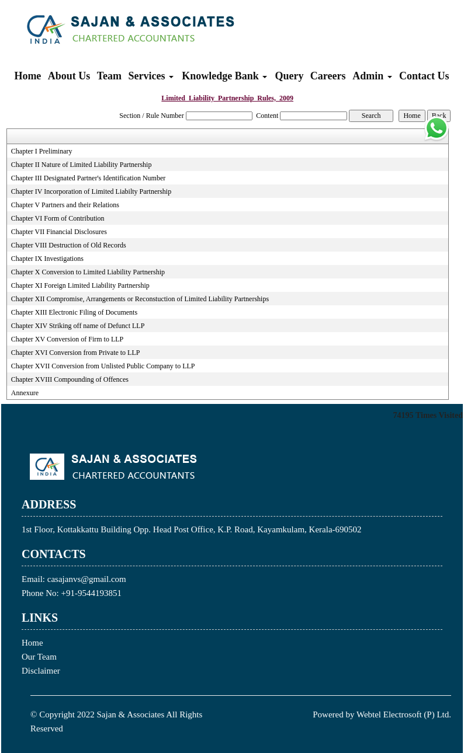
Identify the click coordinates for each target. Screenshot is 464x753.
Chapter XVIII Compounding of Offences (70, 379)
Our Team (39, 656)
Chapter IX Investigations (47, 259)
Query (289, 76)
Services (151, 76)
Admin (372, 76)
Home (27, 76)
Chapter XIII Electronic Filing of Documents (74, 312)
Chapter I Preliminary (41, 151)
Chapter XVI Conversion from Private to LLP (75, 352)
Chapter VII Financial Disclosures (59, 232)
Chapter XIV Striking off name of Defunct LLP (78, 326)
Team (109, 76)
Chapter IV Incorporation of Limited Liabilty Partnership (91, 191)
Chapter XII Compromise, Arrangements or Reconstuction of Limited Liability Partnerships (140, 299)
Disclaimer (41, 670)
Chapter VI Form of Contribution (58, 218)
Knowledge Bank (224, 76)
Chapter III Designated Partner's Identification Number (88, 178)
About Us (69, 76)
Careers (328, 76)
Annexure (25, 393)
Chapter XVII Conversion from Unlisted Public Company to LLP (103, 366)
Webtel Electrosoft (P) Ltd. (403, 714)
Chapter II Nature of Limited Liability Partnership (81, 165)
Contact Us (424, 76)
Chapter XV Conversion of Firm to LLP (67, 339)
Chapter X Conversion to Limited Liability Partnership (88, 272)
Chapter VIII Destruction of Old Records (68, 245)
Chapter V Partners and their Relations (65, 205)
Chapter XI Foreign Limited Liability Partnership (80, 285)
